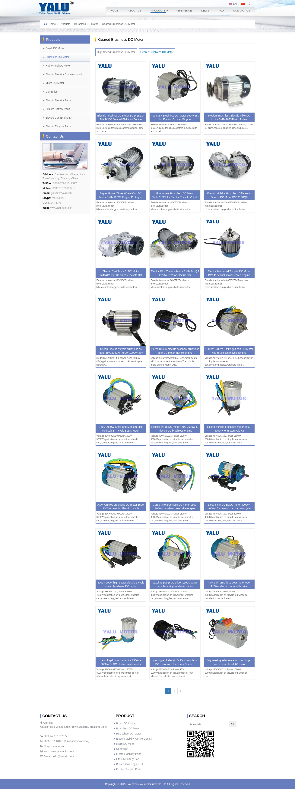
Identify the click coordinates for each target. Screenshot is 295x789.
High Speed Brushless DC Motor (116, 52)
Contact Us (241, 10)
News (205, 10)
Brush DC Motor (55, 48)
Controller (51, 91)
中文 (246, 3)
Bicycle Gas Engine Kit (59, 117)
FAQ (221, 10)
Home (114, 10)
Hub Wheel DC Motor (58, 65)
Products (158, 10)
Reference (184, 10)
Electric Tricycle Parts (58, 126)
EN (233, 3)
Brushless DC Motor (86, 23)
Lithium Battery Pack (58, 108)
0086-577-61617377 (53, 736)
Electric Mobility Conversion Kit (64, 74)
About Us (134, 10)
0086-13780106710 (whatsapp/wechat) (64, 741)
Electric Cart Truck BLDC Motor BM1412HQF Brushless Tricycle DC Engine (121, 275)
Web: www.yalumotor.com (57, 751)
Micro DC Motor (55, 82)
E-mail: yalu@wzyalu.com (57, 756)
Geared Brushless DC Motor (118, 23)
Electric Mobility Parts (58, 100)
